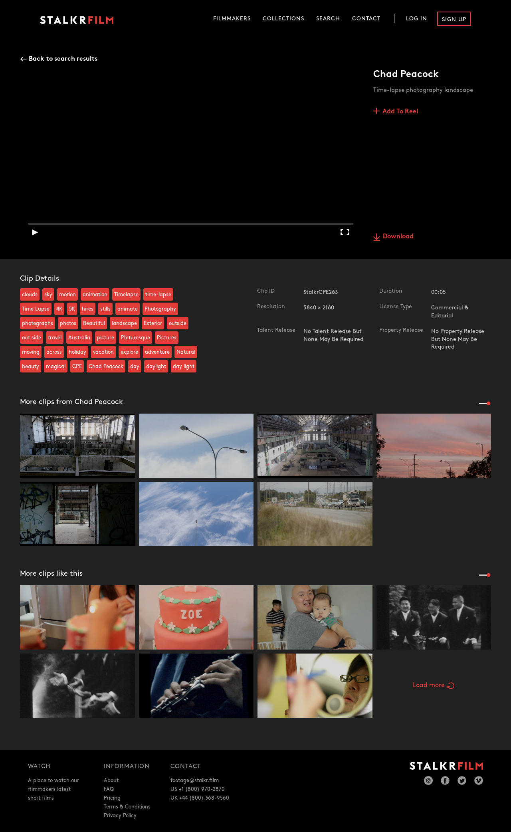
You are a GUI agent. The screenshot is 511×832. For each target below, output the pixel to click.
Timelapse (126, 294)
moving (31, 352)
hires (87, 309)
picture (105, 337)
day (134, 366)
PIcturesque (135, 337)
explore (129, 352)
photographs (37, 323)
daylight (156, 366)
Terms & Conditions (127, 806)
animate (127, 309)
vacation (103, 352)
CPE (77, 366)
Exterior (153, 323)
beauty (30, 366)
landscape (124, 323)
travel (54, 337)
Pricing (112, 798)
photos (68, 323)
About (111, 780)
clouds (30, 294)
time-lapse (158, 294)
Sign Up (454, 19)
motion (67, 294)
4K (59, 309)
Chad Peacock (106, 366)
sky (48, 294)
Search (328, 18)
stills (105, 309)
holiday (77, 352)
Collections (283, 18)
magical (55, 366)
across (54, 352)
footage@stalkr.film (194, 780)
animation (95, 294)
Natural (185, 352)
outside (177, 323)
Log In (416, 18)
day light (183, 366)
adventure (157, 352)
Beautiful (94, 323)
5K (72, 309)
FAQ (109, 789)
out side (31, 337)
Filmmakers (232, 18)
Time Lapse (36, 309)
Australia (79, 337)
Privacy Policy (120, 815)
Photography (160, 309)
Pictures (166, 337)
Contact (366, 18)
